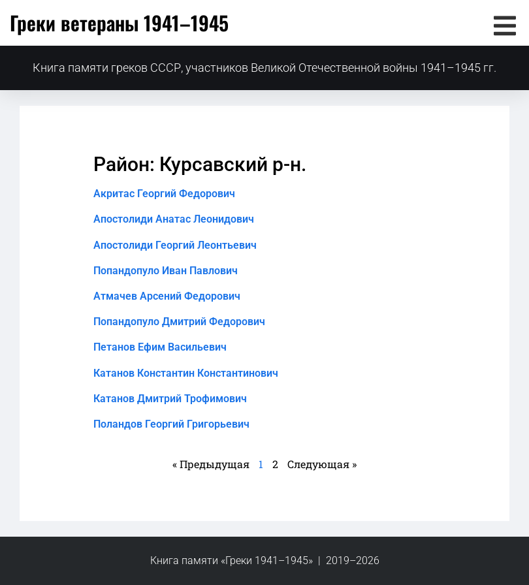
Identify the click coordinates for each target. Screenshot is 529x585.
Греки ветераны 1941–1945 (119, 22)
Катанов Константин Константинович (185, 373)
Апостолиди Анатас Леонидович (173, 219)
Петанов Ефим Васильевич (160, 347)
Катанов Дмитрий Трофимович (170, 398)
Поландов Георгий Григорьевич (171, 424)
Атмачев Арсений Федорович (166, 296)
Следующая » (322, 464)
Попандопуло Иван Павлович (165, 270)
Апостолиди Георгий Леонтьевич (175, 245)
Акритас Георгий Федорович (164, 193)
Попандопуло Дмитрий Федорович (179, 321)
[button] (504, 26)
